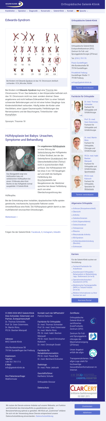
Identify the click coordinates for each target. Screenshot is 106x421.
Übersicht (77, 212)
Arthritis (76, 215)
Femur (62, 161)
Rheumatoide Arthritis (81, 235)
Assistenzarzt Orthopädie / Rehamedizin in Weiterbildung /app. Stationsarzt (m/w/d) (85, 274)
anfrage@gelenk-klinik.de (81, 82)
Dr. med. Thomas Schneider (50, 324)
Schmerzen (77, 247)
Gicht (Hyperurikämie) (81, 221)
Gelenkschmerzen (80, 218)
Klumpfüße (10, 115)
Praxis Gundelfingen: (80, 63)
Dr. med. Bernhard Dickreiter (50, 359)
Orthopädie (89, 110)
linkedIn (57, 232)
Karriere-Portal (84, 300)
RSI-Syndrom (78, 238)
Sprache (83, 11)
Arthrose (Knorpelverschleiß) (84, 208)
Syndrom (29, 81)
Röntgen (13, 174)
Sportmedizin (90, 172)
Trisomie (50, 90)
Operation (22, 11)
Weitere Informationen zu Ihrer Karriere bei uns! (85, 294)
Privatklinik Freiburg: (80, 73)
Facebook (35, 232)
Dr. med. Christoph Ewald (49, 344)
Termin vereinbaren (84, 88)
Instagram (48, 232)
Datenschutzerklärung (44, 416)
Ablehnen (87, 413)
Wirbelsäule (89, 189)
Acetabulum (56, 158)
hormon (32, 203)
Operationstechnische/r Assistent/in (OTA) (82, 281)
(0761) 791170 (80, 58)
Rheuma (76, 231)
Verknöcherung (44, 152)
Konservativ (45, 11)
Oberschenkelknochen (48, 161)
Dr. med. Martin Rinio (47, 330)
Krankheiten (10, 11)
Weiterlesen (36, 217)
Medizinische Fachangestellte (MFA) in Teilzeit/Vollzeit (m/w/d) (85, 287)
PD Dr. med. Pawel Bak (48, 356)
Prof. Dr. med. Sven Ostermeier (52, 327)
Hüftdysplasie (58, 146)
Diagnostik (33, 11)
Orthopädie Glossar (46, 382)
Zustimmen (87, 406)
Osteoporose (78, 228)
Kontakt (70, 11)
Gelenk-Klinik (59, 11)
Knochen (42, 180)
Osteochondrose (79, 225)
